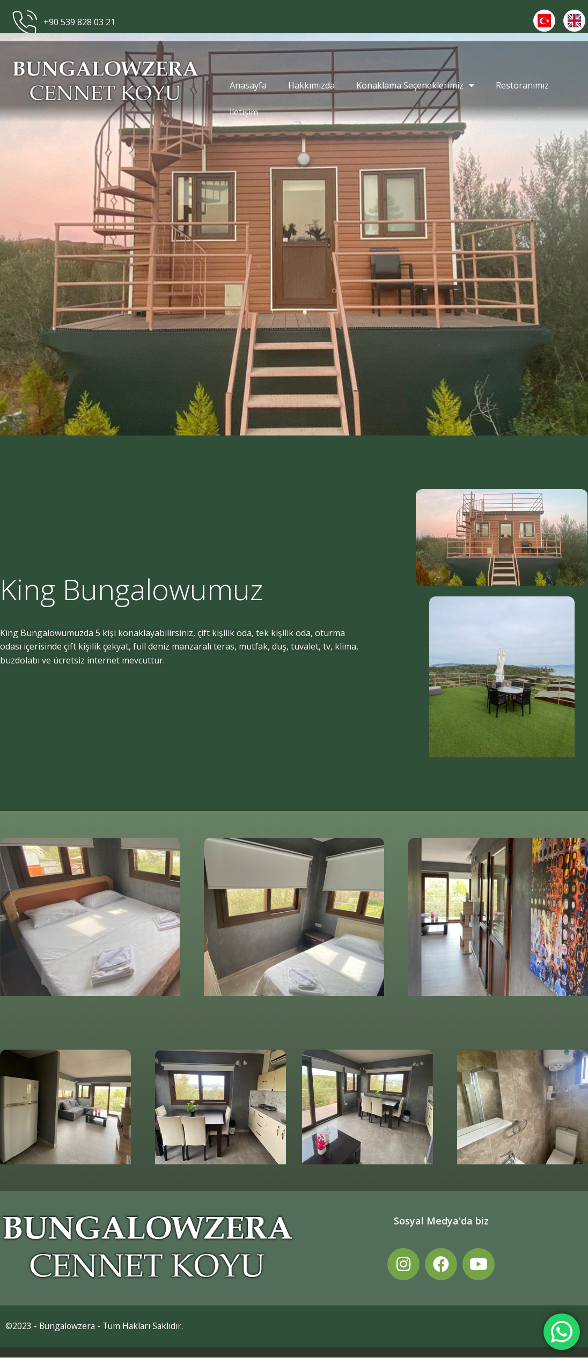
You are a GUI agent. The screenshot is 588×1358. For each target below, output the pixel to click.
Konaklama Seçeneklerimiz (415, 85)
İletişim (244, 112)
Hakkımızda (311, 85)
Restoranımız (522, 85)
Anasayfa (248, 85)
